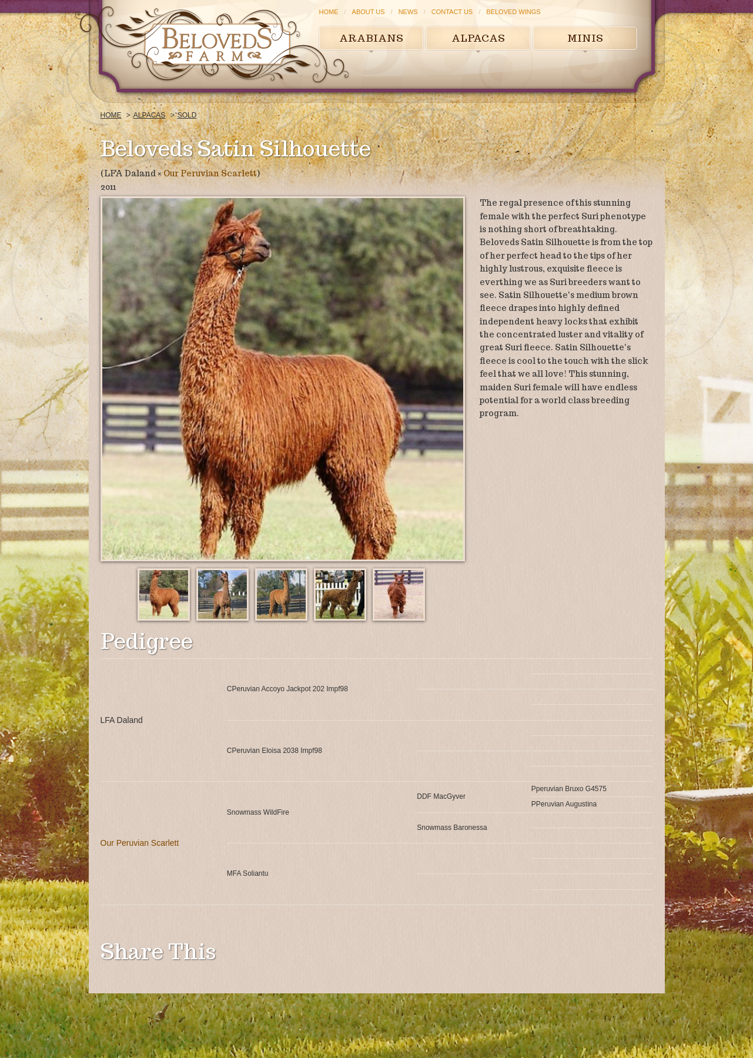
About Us (368, 11)
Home (329, 11)
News (408, 11)
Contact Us (452, 11)
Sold (187, 115)
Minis (585, 38)
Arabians (371, 38)
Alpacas (478, 38)
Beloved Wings (513, 11)
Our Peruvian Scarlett (210, 173)
